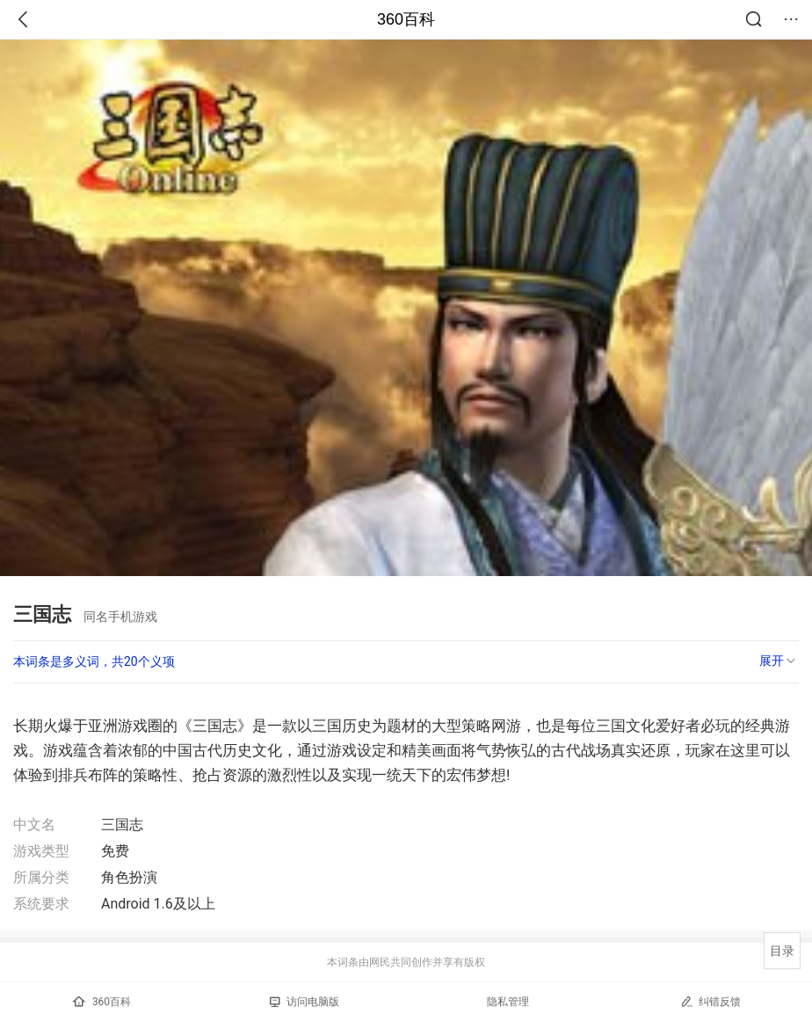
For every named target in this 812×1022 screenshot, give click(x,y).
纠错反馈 (710, 1001)
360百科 (406, 19)
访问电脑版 (304, 1002)
